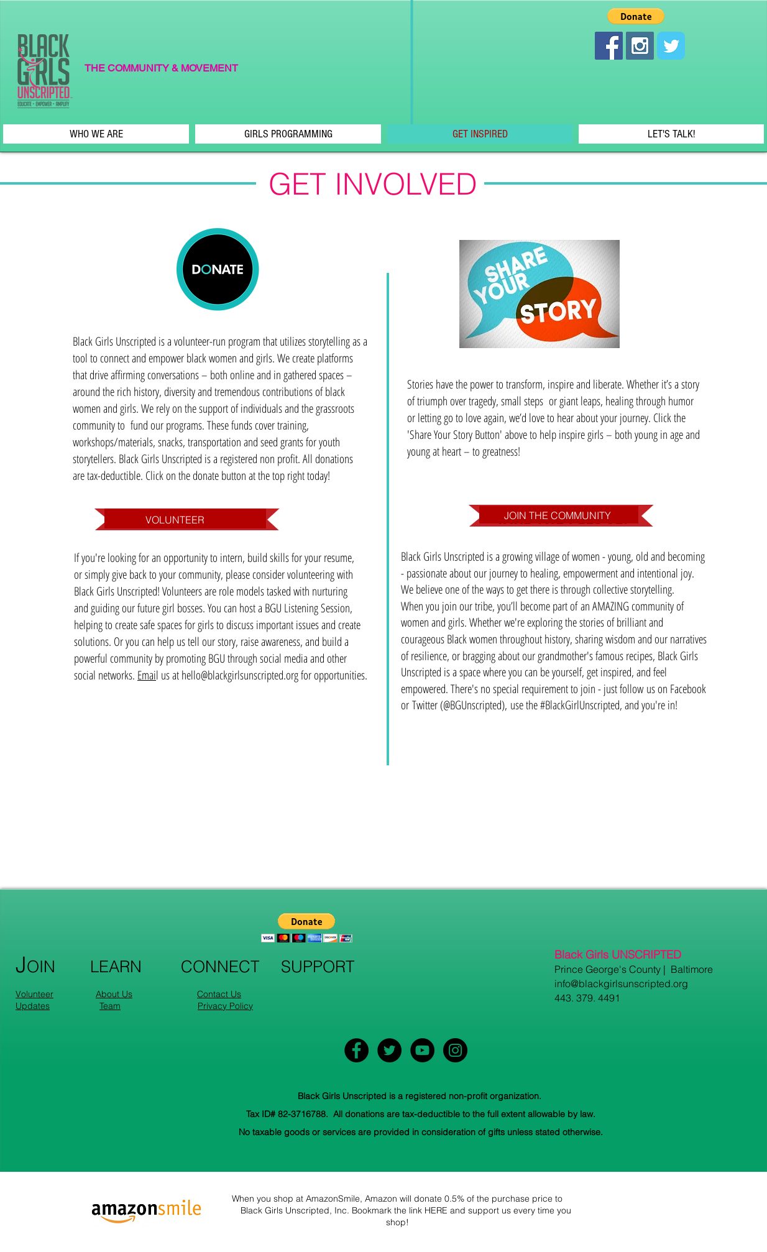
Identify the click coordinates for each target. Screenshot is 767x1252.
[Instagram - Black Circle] (455, 1050)
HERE (436, 1210)
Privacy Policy (225, 1005)
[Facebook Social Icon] (609, 46)
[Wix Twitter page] (671, 46)
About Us (114, 994)
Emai (146, 675)
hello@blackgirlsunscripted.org (239, 675)
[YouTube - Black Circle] (422, 1050)
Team (110, 1005)
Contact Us (219, 994)
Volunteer (34, 994)
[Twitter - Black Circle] (389, 1050)
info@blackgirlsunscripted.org (621, 983)
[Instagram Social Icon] (640, 46)
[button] (635, 16)
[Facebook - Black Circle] (356, 1050)
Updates (33, 1005)
